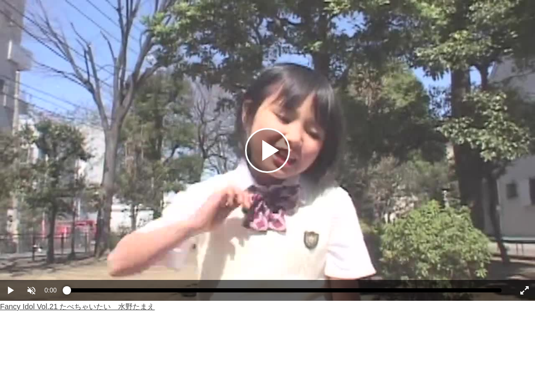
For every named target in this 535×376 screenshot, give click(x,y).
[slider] (284, 293)
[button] (31, 290)
